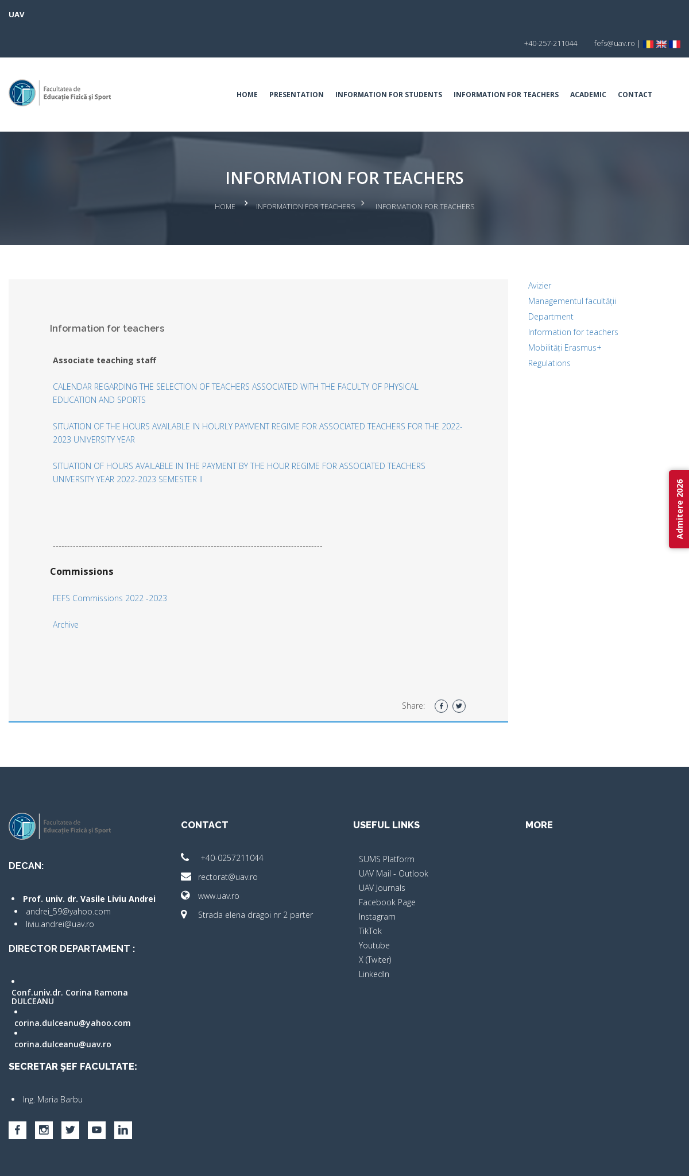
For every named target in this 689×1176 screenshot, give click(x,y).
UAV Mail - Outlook (393, 839)
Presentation (296, 66)
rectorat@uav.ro (219, 842)
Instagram (377, 882)
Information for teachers (506, 66)
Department (551, 282)
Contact (635, 66)
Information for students (388, 66)
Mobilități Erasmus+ (565, 313)
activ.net (667, 1159)
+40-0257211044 (222, 823)
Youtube (374, 911)
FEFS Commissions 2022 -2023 (110, 564)
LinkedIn (374, 940)
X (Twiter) (375, 925)
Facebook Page (387, 868)
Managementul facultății (572, 267)
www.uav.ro (210, 861)
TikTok (370, 896)
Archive (66, 590)
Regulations (549, 329)
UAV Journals (382, 853)
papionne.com (619, 1159)
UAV (16, 14)
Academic (588, 66)
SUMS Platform (387, 825)
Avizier (539, 251)
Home (247, 66)
